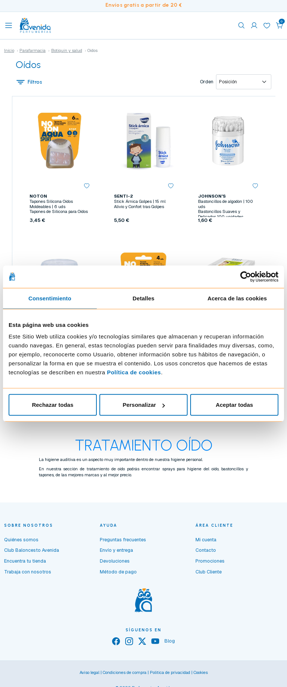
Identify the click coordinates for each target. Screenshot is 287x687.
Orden (206, 82)
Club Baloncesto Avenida (31, 551)
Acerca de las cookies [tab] (237, 298)
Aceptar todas (234, 405)
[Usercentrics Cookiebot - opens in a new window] (245, 276)
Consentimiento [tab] (49, 298)
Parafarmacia (32, 50)
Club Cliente (208, 573)
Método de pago (118, 573)
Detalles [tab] (143, 298)
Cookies (201, 674)
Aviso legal (89, 674)
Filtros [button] (29, 81)
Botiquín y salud (66, 50)
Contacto (205, 551)
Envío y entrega (116, 551)
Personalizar (144, 405)
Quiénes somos (21, 541)
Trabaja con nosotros (27, 573)
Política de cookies (134, 372)
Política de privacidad (170, 674)
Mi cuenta (205, 541)
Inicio (9, 50)
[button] (279, 25)
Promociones (210, 562)
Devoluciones (115, 562)
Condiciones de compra (124, 674)
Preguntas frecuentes (123, 541)
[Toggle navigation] (8, 25)
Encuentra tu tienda (25, 562)
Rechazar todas (52, 405)
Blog (169, 642)
